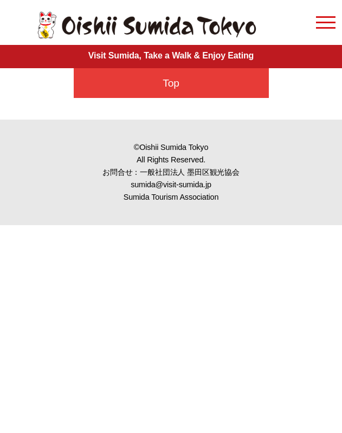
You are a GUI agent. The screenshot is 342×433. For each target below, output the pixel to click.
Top (171, 83)
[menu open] (325, 24)
